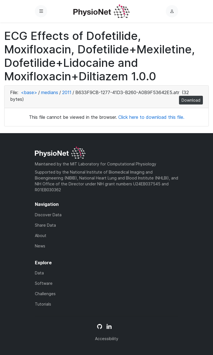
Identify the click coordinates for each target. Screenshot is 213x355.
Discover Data (48, 214)
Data (39, 272)
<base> (29, 92)
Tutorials (43, 304)
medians (49, 92)
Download (191, 100)
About (40, 235)
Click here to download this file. (151, 117)
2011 (66, 92)
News (40, 246)
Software (44, 283)
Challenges (45, 293)
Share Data (45, 225)
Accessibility (106, 338)
